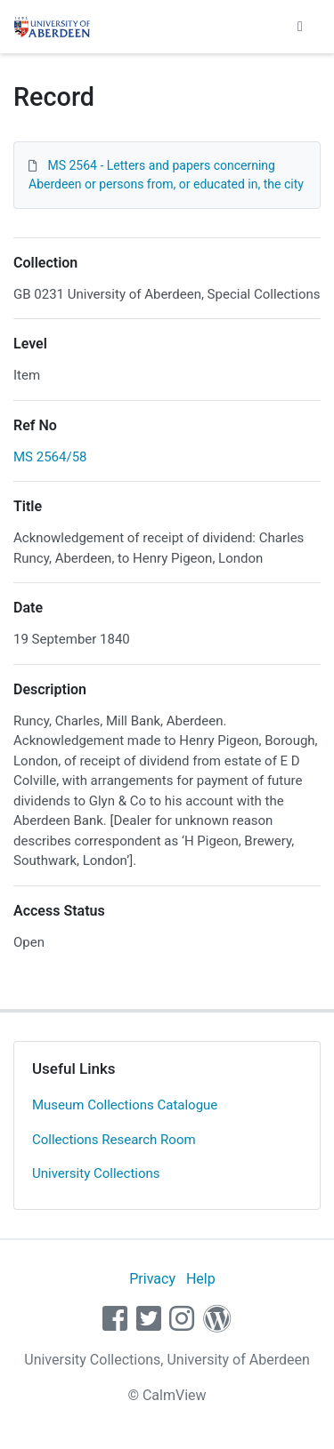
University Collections (96, 1173)
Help (201, 1278)
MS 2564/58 (50, 457)
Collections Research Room (114, 1140)
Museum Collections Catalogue (124, 1105)
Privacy (152, 1278)
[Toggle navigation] (300, 26)
